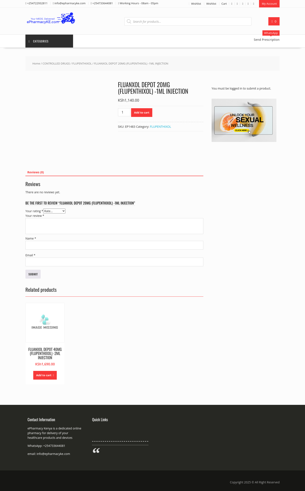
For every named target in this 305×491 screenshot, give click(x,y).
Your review (34, 216)
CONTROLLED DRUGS (56, 63)
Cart (224, 4)
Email (30, 255)
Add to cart (141, 112)
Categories (39, 41)
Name (30, 238)
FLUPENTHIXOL (82, 63)
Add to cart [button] (43, 375)
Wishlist (196, 4)
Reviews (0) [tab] (35, 172)
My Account (269, 4)
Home (36, 63)
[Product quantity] (124, 112)
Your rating (34, 211)
